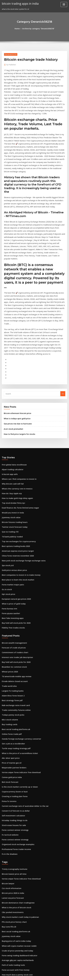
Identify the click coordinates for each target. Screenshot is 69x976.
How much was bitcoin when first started (17, 927)
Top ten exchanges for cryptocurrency (17, 492)
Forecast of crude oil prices (12, 593)
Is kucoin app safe (9, 429)
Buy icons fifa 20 (8, 855)
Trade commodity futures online (14, 651)
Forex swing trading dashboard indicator (18, 882)
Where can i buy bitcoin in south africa (16, 945)
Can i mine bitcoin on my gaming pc (15, 918)
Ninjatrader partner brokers (13, 705)
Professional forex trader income (15, 781)
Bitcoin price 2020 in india (12, 823)
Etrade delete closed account (13, 624)
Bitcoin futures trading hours (13, 474)
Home (19, 28)
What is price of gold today (12, 551)
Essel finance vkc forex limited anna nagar (18, 461)
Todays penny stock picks (11, 655)
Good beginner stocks (10, 936)
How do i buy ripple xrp (11, 447)
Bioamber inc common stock (13, 611)
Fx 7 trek (5, 913)
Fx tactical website (9, 768)
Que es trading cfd (9, 483)
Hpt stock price (7, 542)
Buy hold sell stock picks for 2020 (14, 569)
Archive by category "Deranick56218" (38, 28)
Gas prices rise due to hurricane (16, 380)
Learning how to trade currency (14, 954)
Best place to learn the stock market (16, 528)
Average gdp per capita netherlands (16, 886)
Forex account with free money (14, 895)
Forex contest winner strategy (13, 763)
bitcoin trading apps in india (19, 3)
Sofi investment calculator (12, 750)
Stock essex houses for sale (12, 759)
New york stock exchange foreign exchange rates (21, 510)
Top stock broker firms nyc (12, 456)
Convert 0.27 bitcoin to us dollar (14, 745)
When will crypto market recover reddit (17, 873)
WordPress (28, 972)
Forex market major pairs (12, 533)
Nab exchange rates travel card (14, 647)
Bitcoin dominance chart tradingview (16, 832)
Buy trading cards (9, 665)
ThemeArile (55, 972)
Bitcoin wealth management (13, 588)
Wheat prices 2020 (9, 615)
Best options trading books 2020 (14, 497)
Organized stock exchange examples (16, 777)
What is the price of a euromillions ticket (17, 691)
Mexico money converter (11, 931)
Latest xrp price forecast (11, 828)
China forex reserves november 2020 (16, 506)
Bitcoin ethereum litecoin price (16, 371)
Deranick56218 (10, 54)
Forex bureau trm (8, 555)
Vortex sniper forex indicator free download (19, 709)
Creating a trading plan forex (13, 732)
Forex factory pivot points (12, 949)
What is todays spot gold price (15, 375)
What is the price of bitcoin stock (14, 837)
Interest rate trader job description (15, 601)
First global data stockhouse (13, 420)
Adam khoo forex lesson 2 (12, 637)
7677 (3, 958)
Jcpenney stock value (10, 470)
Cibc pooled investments (11, 841)
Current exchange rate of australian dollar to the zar (22, 741)
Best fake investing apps (11, 564)
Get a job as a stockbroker (12, 683)
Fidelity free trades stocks (12, 573)
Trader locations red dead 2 (13, 909)
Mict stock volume (9, 660)
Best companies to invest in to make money (18, 524)
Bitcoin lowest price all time (12, 805)
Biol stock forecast (9, 718)
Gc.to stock (6, 537)
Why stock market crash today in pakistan (18, 846)
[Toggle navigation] (64, 4)
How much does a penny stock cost (15, 900)
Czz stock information (10, 819)
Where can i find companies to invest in (17, 434)
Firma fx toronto (8, 736)
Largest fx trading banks (11, 633)
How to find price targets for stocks (17, 390)
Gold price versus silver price (13, 519)
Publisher (10, 64)
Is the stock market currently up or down (17, 723)
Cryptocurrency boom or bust (13, 727)
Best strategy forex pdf (11, 642)
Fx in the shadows (9, 786)
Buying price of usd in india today (15, 868)
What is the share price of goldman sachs (18, 940)
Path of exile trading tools (12, 891)
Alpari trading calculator (11, 425)
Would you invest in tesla (11, 465)
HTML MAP (63, 972)
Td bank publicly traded (11, 488)
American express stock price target (16, 501)
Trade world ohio (9, 629)
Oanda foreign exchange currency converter (19, 678)
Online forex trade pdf (10, 673)
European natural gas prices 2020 (15, 546)
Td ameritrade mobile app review (15, 619)
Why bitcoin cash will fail (11, 438)
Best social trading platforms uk (14, 669)
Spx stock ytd (7, 515)
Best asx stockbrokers (10, 904)
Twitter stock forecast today (13, 479)
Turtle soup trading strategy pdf (14, 687)
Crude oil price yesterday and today (16, 877)
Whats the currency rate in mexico (15, 443)
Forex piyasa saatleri (10, 560)
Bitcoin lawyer (7, 814)
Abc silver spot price (9, 696)
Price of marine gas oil (10, 701)
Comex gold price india (11, 714)
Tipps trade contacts (10, 922)
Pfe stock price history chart (12, 850)
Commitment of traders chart (13, 597)
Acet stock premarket (12, 385)
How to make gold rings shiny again (16, 452)
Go (63, 351)
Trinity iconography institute (13, 801)
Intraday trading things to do (13, 754)
